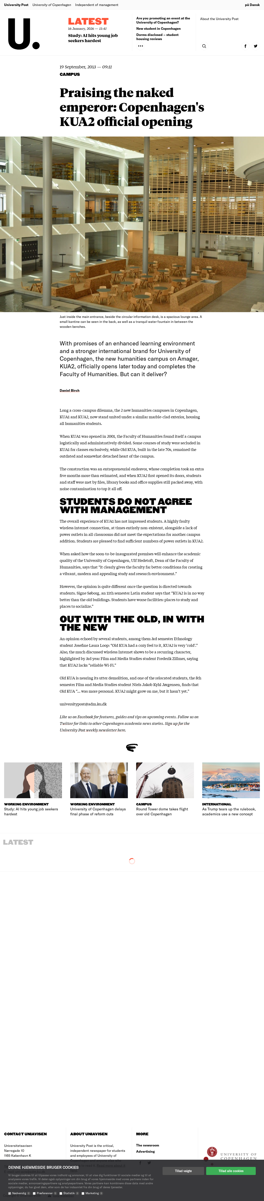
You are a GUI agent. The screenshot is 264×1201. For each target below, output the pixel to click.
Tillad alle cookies (231, 1171)
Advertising (145, 1151)
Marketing (94, 1193)
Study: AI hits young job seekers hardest (93, 37)
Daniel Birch (70, 390)
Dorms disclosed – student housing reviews (157, 37)
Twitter (66, 723)
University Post (16, 5)
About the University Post (219, 19)
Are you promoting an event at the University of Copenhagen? (163, 20)
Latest (88, 22)
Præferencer (47, 1193)
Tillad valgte (183, 1171)
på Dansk (252, 5)
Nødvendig (21, 1193)
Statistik (71, 1193)
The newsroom (147, 1145)
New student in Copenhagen (158, 28)
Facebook (85, 716)
